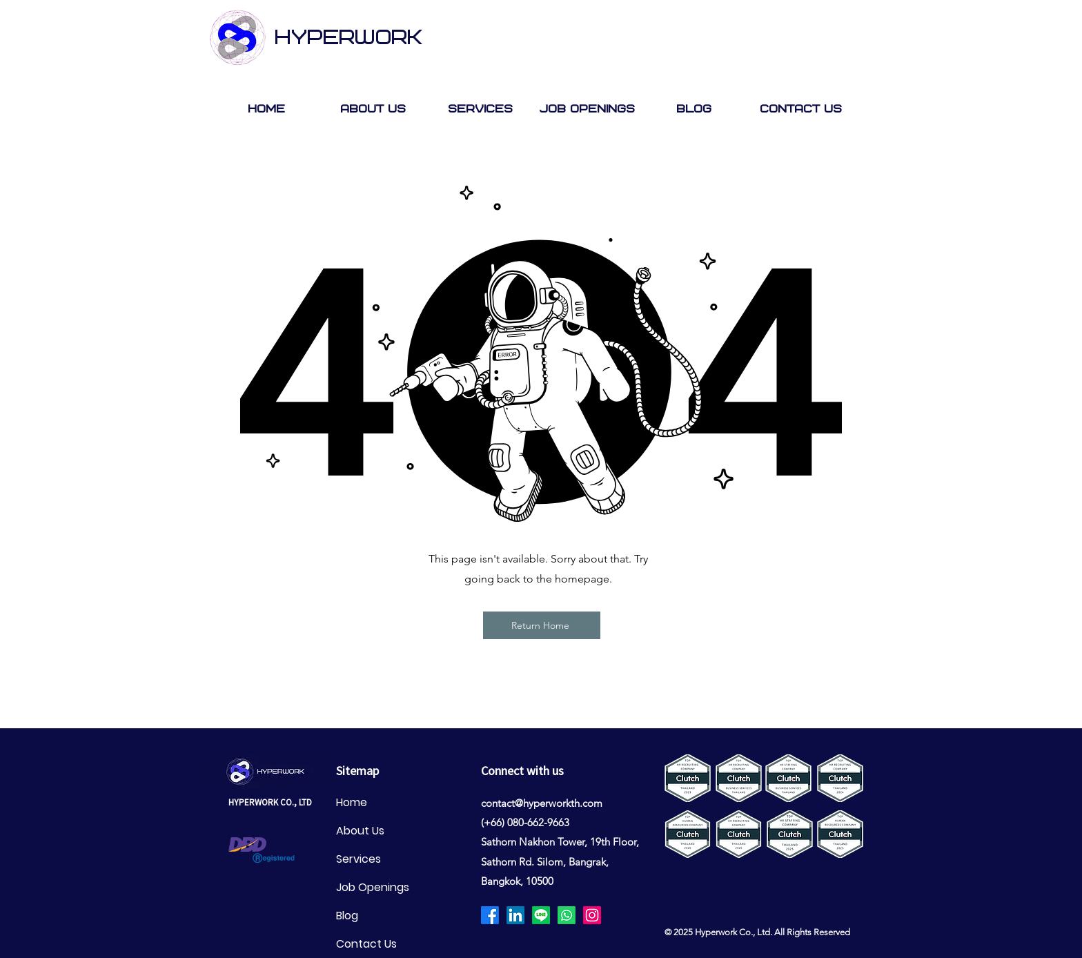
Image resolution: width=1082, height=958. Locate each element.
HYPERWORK (348, 38)
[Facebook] (490, 915)
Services (358, 859)
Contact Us (366, 944)
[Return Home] (541, 625)
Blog (347, 915)
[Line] (541, 915)
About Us (360, 831)
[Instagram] (592, 915)
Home (351, 802)
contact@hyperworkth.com (541, 803)
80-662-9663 (541, 822)
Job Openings (372, 887)
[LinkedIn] (515, 915)
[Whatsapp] (567, 915)
